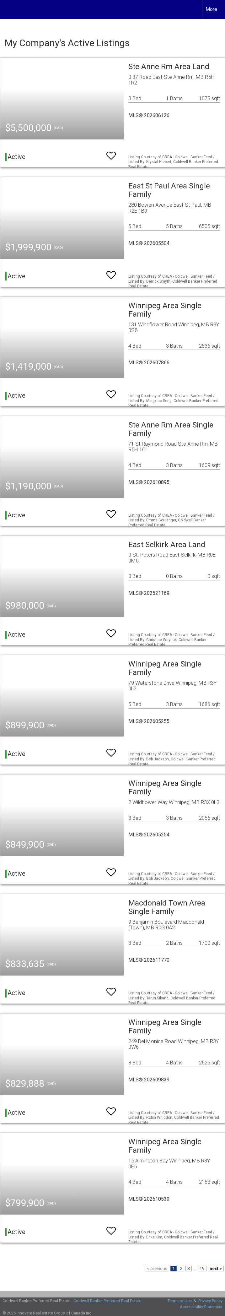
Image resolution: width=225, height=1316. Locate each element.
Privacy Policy (210, 1300)
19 (202, 1268)
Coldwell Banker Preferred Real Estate (107, 1300)
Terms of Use (180, 1300)
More (211, 9)
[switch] (111, 152)
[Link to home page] (8, 9)
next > (216, 1268)
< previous (157, 1268)
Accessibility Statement (201, 1306)
